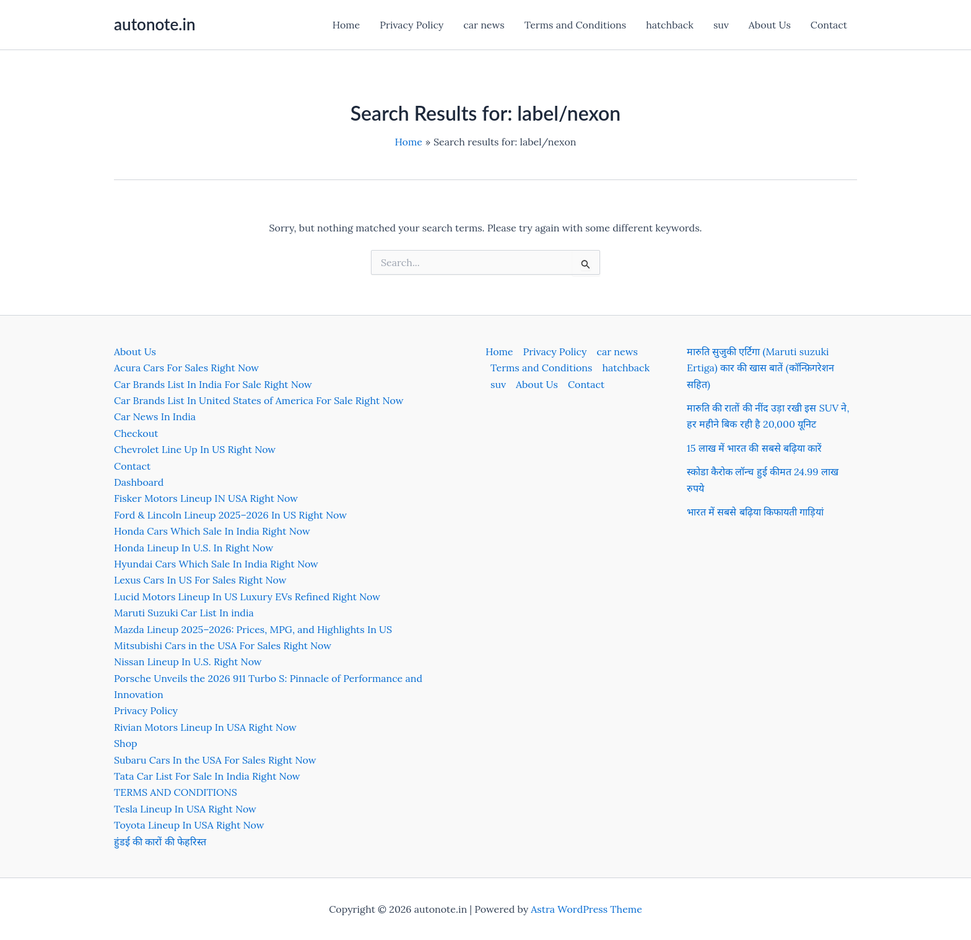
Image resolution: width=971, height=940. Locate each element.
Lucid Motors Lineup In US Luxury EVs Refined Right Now (247, 596)
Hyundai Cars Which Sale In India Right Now (216, 564)
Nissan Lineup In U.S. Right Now (188, 661)
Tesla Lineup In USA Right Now (185, 809)
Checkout (136, 433)
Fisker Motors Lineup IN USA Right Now (206, 498)
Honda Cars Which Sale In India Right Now (212, 531)
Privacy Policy (411, 25)
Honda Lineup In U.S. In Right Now (193, 547)
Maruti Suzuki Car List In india (184, 612)
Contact (829, 25)
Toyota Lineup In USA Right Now (189, 825)
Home (346, 25)
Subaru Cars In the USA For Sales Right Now (215, 760)
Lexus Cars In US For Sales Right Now (200, 580)
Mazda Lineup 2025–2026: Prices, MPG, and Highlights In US (253, 629)
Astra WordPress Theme (586, 909)
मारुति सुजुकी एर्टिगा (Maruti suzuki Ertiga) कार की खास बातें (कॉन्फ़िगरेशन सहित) (760, 367)
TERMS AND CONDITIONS (175, 792)
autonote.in (154, 24)
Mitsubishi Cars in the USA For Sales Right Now (222, 645)
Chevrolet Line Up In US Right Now (195, 449)
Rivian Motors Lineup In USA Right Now (205, 727)
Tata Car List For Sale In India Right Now (207, 776)
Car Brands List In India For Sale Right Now (213, 384)
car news (483, 25)
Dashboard (138, 482)
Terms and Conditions (575, 25)
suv (721, 25)
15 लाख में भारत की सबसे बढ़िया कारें (754, 448)
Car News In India (155, 416)
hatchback (670, 25)
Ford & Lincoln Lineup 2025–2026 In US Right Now (230, 515)
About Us (770, 25)
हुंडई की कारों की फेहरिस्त (160, 841)
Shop (125, 743)
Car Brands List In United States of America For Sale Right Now (258, 400)
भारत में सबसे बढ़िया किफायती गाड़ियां (755, 512)
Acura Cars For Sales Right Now (186, 367)
